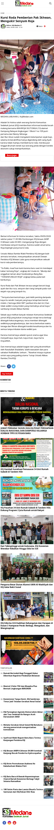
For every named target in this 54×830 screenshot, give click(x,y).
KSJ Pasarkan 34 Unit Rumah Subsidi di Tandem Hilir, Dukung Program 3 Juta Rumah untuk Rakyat (26, 509)
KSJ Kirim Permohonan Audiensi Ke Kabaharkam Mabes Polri (19, 764)
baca (39, 26)
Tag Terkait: (7, 374)
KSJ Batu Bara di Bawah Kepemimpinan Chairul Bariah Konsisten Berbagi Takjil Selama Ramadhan (21, 779)
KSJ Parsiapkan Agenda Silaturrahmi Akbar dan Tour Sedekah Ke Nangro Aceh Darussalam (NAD (23, 714)
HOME (2, 13)
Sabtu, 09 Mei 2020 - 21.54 (14, 27)
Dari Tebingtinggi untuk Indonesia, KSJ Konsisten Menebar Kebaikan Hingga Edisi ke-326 (24, 547)
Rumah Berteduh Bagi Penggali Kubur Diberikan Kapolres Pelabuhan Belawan (21, 674)
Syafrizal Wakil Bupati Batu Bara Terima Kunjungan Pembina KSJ (22, 738)
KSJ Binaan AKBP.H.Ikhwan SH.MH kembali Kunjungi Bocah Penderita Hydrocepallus (22, 751)
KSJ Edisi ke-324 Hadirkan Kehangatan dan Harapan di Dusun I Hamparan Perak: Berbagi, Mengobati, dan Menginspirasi (27, 626)
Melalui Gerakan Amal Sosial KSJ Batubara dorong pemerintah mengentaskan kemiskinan (22, 727)
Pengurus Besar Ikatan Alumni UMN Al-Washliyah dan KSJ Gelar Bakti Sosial (27, 585)
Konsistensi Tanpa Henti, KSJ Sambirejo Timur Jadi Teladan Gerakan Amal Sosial (22, 700)
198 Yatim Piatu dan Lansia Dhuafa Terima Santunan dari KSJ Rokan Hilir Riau (23, 790)
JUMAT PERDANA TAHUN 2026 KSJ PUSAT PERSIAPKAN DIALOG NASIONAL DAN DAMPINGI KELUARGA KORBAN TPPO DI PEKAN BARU (27, 431)
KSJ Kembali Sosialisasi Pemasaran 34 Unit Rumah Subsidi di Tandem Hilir (24, 470)
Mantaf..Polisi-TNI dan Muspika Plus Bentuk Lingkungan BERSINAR (20, 687)
